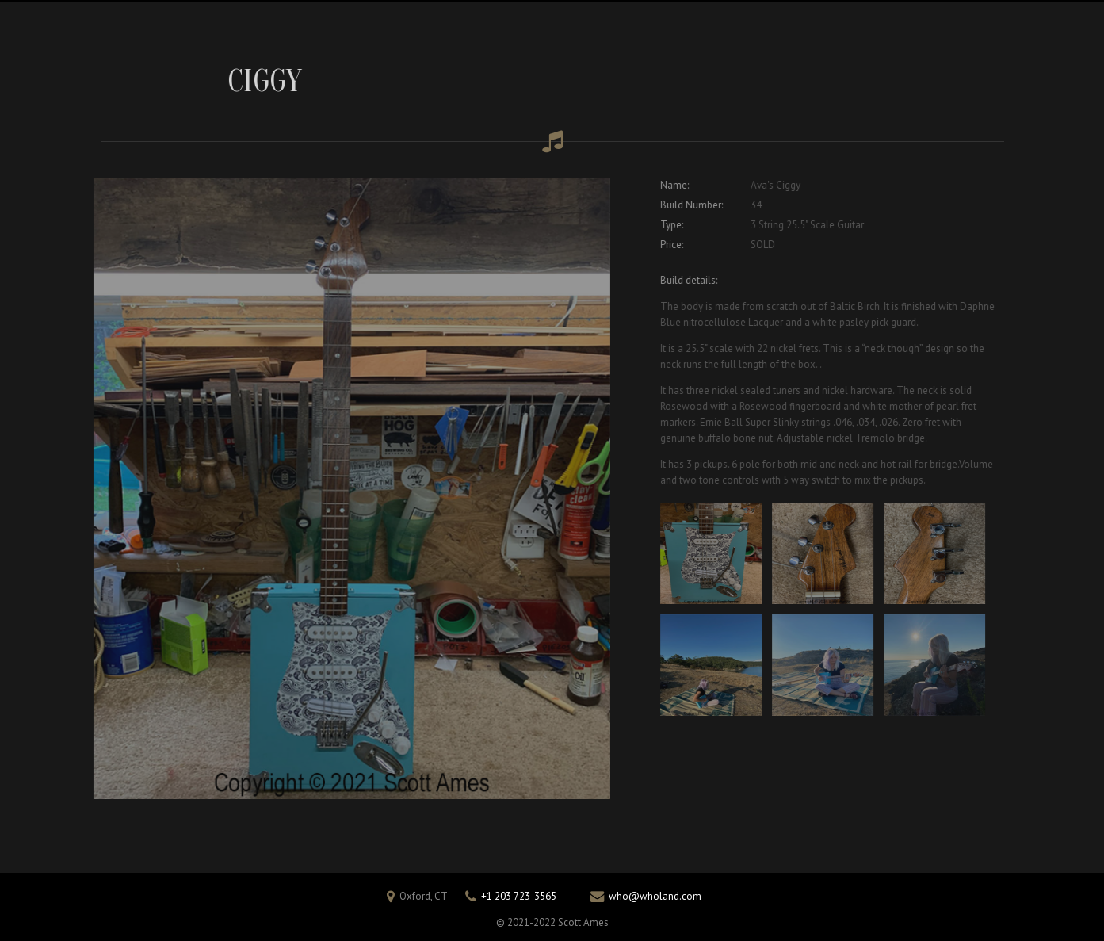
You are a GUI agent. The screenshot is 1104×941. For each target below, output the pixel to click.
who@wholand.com (655, 896)
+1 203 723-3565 (518, 896)
